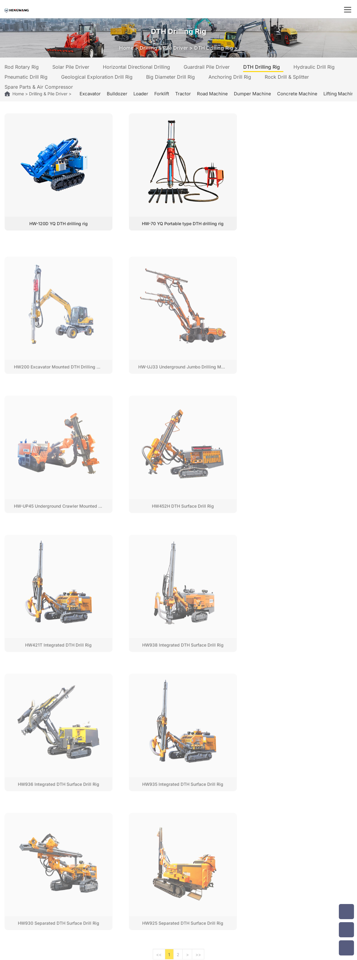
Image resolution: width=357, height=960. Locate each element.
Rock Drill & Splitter (287, 77)
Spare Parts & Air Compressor (39, 87)
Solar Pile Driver (70, 67)
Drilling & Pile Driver (164, 48)
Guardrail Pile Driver (207, 67)
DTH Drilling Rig (213, 48)
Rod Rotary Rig (22, 67)
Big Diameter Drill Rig (170, 77)
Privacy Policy (253, 953)
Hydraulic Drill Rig (314, 67)
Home (126, 48)
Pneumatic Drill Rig (26, 77)
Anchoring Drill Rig (229, 77)
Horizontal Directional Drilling (136, 67)
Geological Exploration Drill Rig (97, 77)
